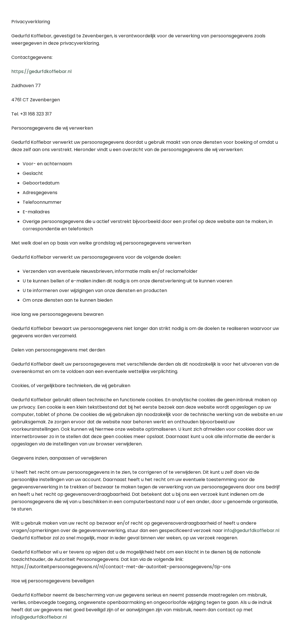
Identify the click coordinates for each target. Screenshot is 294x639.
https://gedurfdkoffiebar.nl (41, 71)
